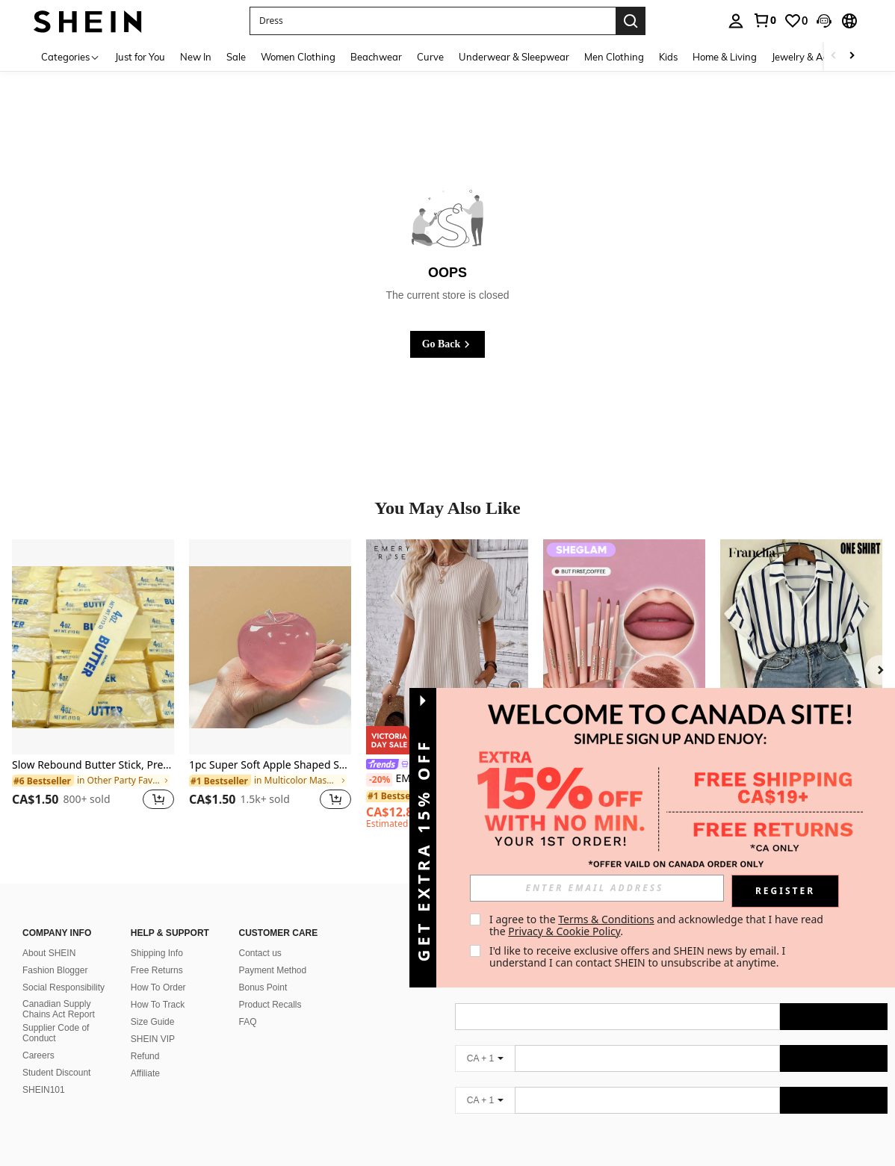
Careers (38, 1055)
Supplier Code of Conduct (55, 1033)
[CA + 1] (485, 1058)
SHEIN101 (43, 1090)
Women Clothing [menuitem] (298, 57)
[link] (764, 20)
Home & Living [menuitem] (725, 57)
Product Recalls (270, 1004)
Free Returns (157, 970)
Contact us (260, 953)
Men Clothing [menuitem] (614, 57)
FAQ (248, 1022)
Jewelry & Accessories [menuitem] (819, 57)
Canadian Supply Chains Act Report (58, 1009)
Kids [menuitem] (668, 57)
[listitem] (93, 683)
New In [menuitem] (195, 57)
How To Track (158, 1004)
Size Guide (153, 1022)
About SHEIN (48, 953)
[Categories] (71, 56)
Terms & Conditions (606, 919)
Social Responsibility (63, 987)
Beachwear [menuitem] (376, 57)
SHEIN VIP (153, 1039)
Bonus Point (263, 987)
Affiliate (145, 1073)
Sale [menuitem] (236, 57)
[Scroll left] (834, 56)
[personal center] (736, 21)
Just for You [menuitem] (140, 57)
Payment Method (273, 970)
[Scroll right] (851, 56)
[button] (433, 21)
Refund (145, 1056)
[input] (597, 888)
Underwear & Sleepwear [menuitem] (514, 57)
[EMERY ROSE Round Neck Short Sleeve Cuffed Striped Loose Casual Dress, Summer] (447, 647)
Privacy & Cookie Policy (564, 931)
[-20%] (379, 780)
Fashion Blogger (54, 970)
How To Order (158, 987)
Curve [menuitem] (430, 57)
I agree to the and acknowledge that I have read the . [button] (657, 925)
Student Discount (56, 1072)
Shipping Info (157, 953)
